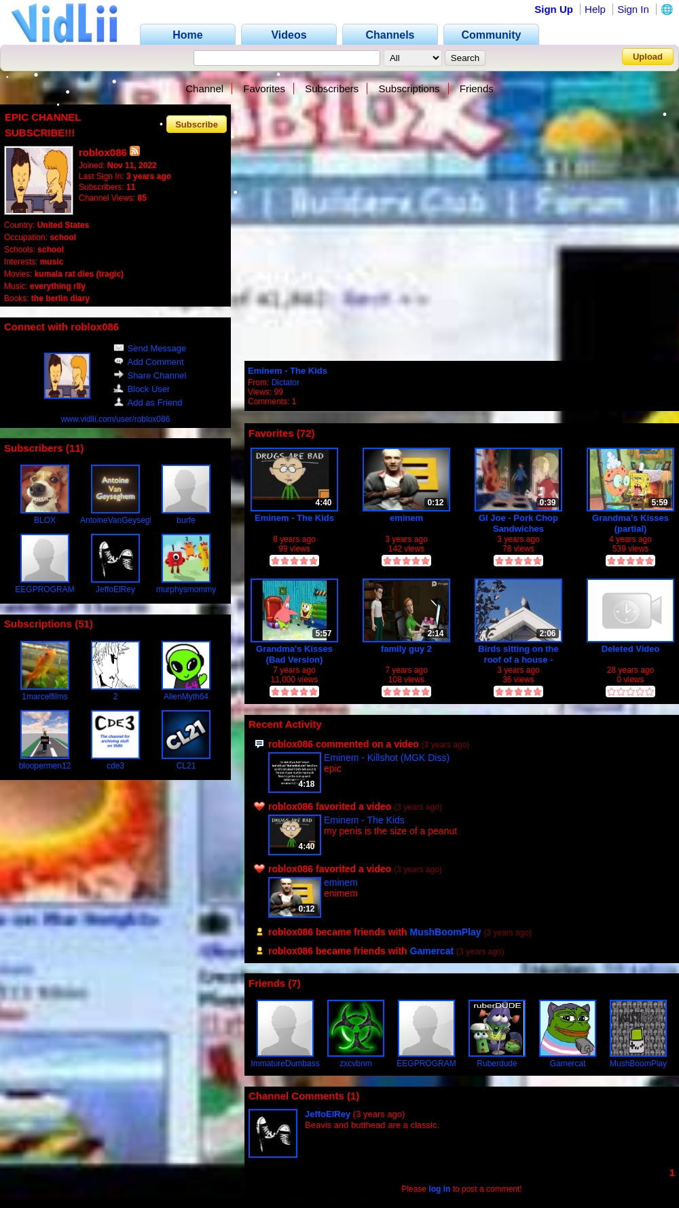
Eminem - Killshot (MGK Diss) (386, 757)
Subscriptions (409, 88)
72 (306, 433)
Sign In (633, 9)
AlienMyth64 (186, 696)
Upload (648, 57)
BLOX (45, 520)
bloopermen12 (45, 766)
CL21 (186, 766)
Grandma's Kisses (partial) (630, 523)
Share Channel (150, 375)
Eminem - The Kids (287, 371)
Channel (204, 88)
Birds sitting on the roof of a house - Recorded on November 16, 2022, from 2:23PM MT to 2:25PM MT (518, 654)
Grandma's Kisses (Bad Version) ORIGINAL (294, 654)
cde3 (115, 766)
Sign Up (553, 9)
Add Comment (148, 362)
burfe (186, 520)
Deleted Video (631, 649)
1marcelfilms (44, 696)
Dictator (285, 382)
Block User (141, 389)
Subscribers (332, 88)
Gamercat (432, 951)
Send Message (150, 348)
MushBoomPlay (445, 932)
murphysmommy (186, 589)
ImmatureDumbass (285, 1063)
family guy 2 (406, 649)
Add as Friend (148, 402)
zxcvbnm (355, 1063)
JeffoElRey (115, 589)
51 (84, 623)
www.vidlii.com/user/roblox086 (115, 419)
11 (75, 448)
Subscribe (196, 124)
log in (439, 1189)
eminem (406, 518)
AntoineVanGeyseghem (123, 520)
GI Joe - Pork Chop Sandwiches (518, 523)
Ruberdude (497, 1063)
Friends (477, 88)
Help (595, 9)
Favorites (264, 88)
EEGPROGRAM (44, 589)
